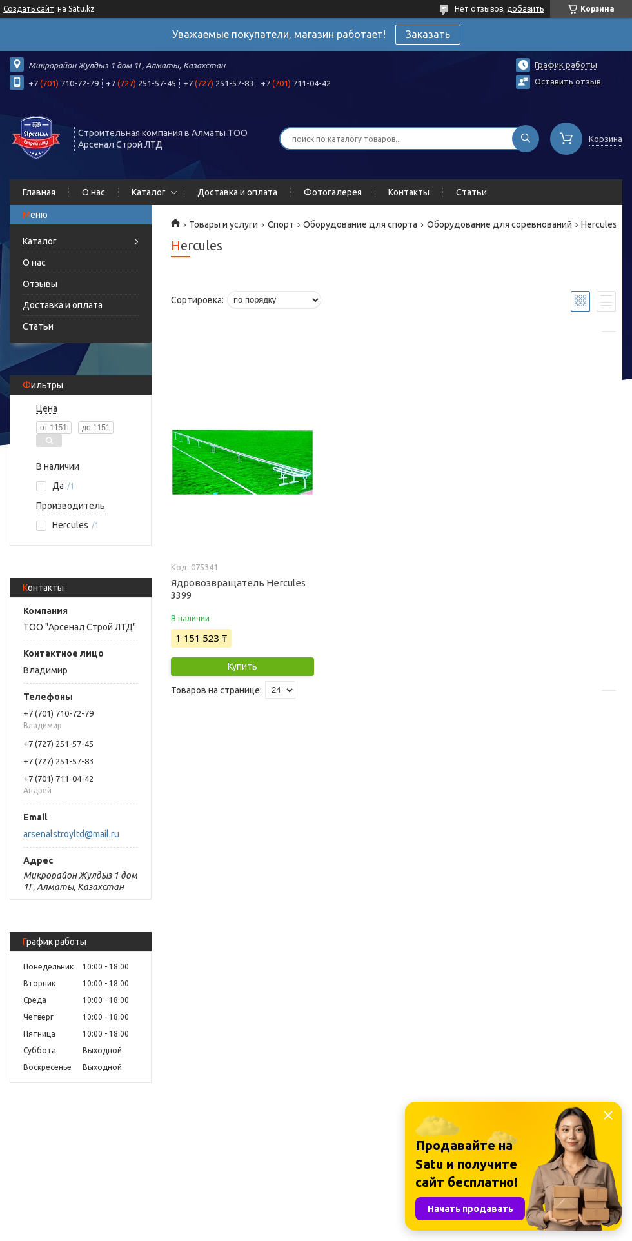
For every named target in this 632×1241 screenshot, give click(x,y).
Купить (242, 666)
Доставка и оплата (237, 192)
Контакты (409, 192)
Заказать (428, 34)
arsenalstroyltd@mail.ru (71, 834)
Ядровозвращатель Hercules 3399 (238, 589)
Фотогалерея (333, 192)
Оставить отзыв (568, 81)
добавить (525, 9)
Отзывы (40, 284)
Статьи (471, 192)
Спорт (281, 224)
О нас (93, 192)
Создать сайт (28, 9)
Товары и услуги (223, 224)
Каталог (149, 192)
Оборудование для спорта (360, 224)
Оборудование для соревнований (499, 224)
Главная (39, 192)
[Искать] (525, 138)
